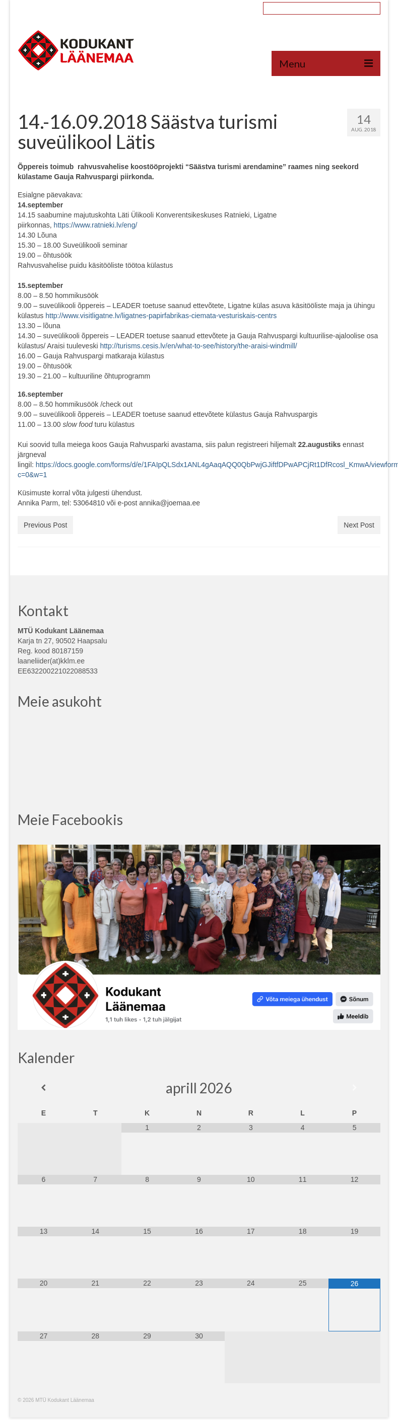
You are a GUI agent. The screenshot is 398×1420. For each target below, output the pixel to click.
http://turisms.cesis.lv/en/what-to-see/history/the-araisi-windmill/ (198, 346)
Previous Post (45, 525)
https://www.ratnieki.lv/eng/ (96, 225)
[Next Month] (354, 1088)
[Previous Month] (44, 1088)
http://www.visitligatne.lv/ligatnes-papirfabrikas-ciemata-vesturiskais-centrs (161, 316)
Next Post (359, 525)
